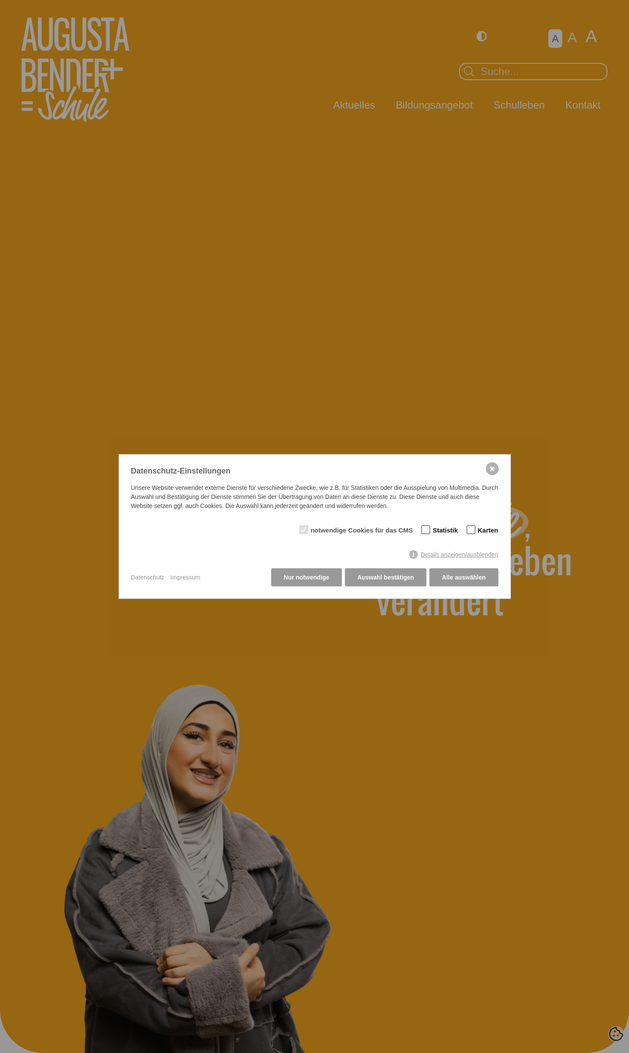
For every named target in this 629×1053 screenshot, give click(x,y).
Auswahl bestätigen (385, 577)
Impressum (185, 577)
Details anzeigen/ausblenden (459, 554)
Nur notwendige (306, 577)
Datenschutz (148, 577)
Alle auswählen (463, 577)
